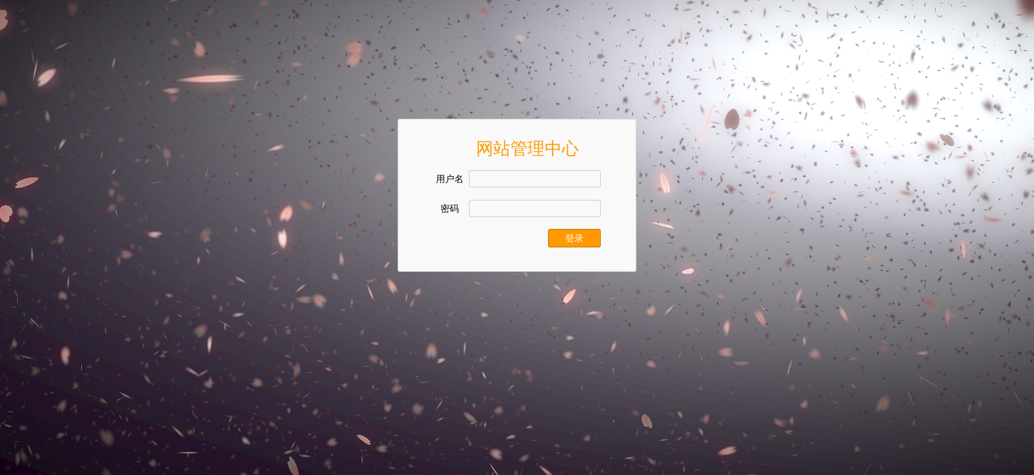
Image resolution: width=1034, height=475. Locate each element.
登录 (574, 238)
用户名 (450, 179)
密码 (450, 209)
